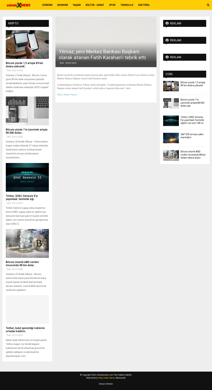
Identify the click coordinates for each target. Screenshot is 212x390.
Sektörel (144, 5)
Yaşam (77, 5)
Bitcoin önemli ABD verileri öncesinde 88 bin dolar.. (22, 263)
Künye (102, 384)
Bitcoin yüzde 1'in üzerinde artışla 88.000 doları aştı (192, 102)
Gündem (47, 5)
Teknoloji (126, 5)
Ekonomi (62, 5)
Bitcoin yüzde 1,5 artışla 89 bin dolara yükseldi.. (24, 65)
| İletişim (109, 384)
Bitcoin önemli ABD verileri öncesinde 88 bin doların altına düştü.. (193, 154)
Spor (112, 5)
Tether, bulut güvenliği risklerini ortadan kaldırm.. (25, 329)
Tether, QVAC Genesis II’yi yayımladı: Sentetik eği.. (22, 197)
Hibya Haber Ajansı (106, 378)
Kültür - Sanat (95, 5)
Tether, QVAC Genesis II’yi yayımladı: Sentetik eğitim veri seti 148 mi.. (192, 120)
